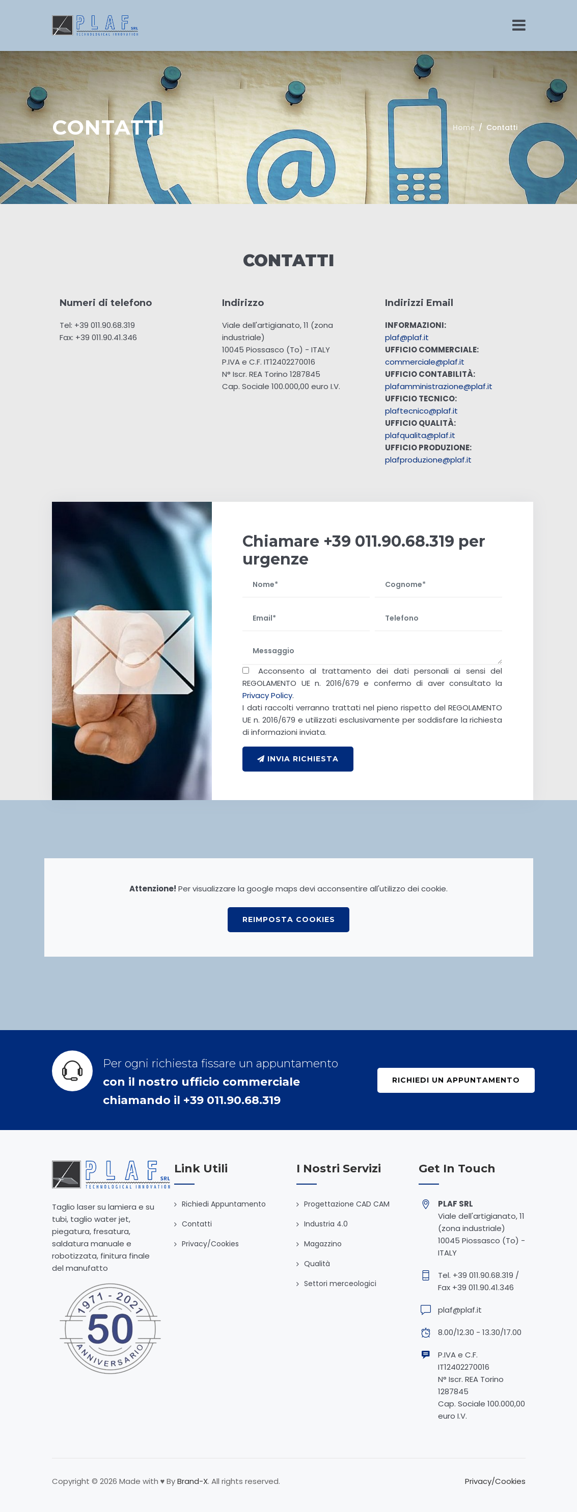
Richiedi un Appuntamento (463, 1080)
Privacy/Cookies (210, 1244)
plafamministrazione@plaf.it (438, 386)
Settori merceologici (340, 1283)
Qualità (317, 1264)
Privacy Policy (267, 695)
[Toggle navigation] (519, 25)
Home (464, 127)
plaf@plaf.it (407, 337)
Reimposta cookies (288, 919)
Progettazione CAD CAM (347, 1204)
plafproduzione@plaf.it (428, 459)
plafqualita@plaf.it (420, 435)
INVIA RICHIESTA (304, 758)
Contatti (197, 1224)
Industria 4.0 (326, 1224)
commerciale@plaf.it (424, 361)
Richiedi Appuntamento (224, 1204)
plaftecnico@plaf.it (421, 410)
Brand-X (192, 1481)
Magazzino (323, 1244)
